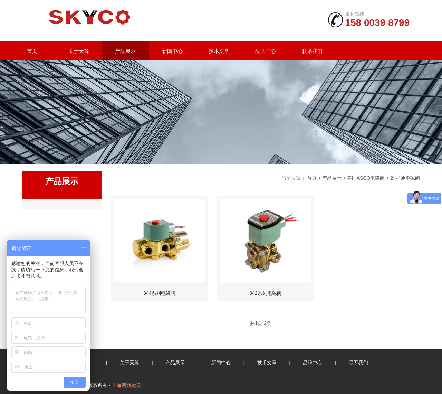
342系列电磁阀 (265, 293)
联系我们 (312, 51)
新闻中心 (172, 51)
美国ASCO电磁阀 (366, 178)
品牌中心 (265, 51)
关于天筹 (78, 51)
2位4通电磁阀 (405, 178)
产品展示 (125, 51)
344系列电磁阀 (159, 293)
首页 (32, 51)
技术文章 (219, 51)
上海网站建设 (126, 385)
